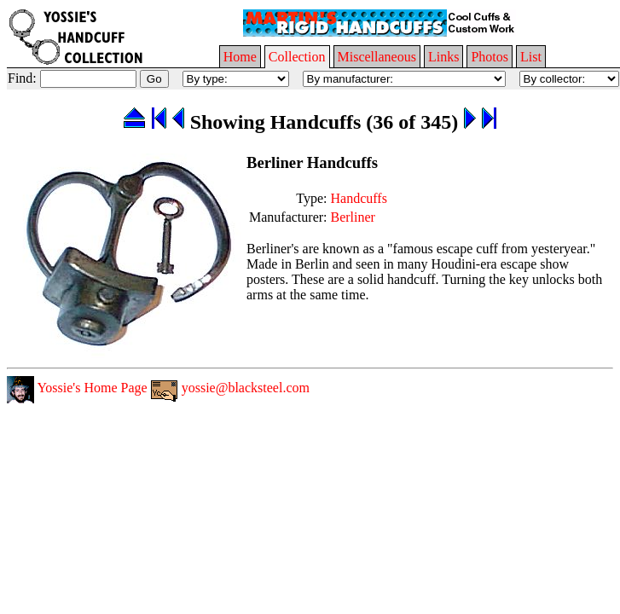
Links (443, 56)
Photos (489, 56)
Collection (297, 56)
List (531, 56)
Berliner (353, 217)
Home (240, 56)
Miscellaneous (377, 56)
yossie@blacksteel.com (230, 387)
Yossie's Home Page (77, 387)
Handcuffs (359, 198)
